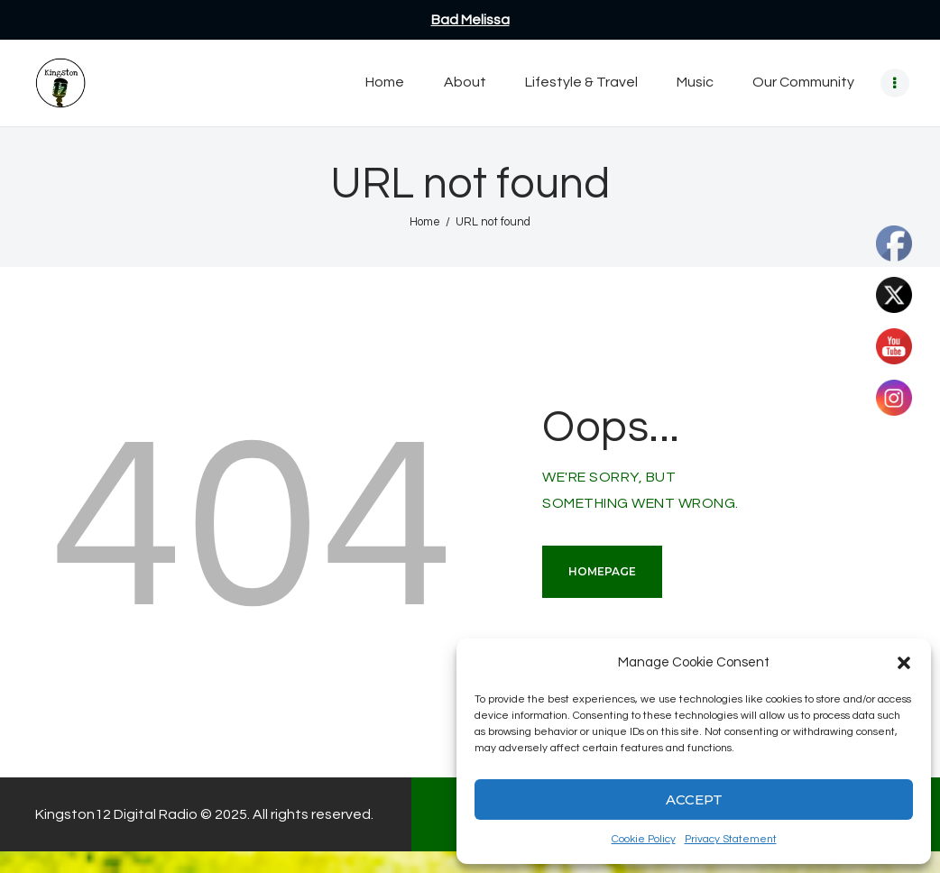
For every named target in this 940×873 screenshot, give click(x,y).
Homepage (602, 571)
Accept (694, 799)
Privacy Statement (731, 839)
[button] (904, 663)
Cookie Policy (644, 839)
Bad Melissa (470, 20)
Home (425, 222)
